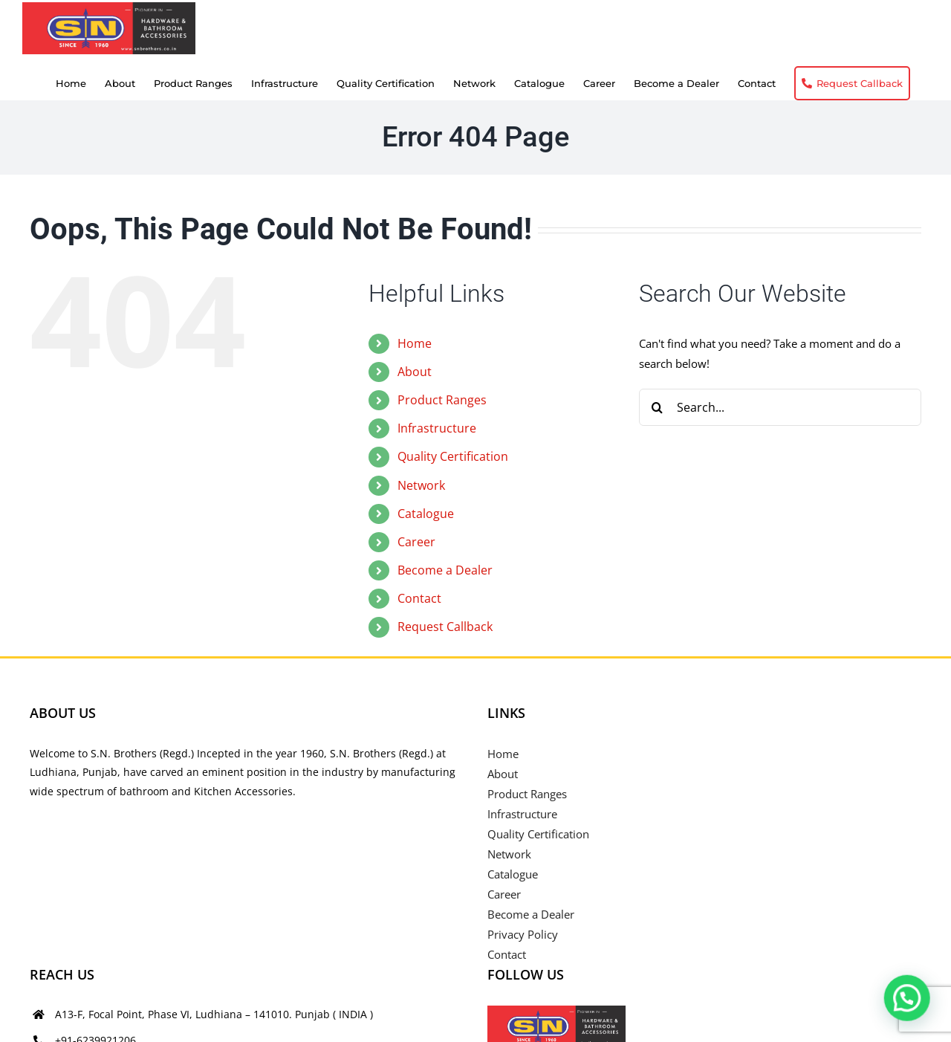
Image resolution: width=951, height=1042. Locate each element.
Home (414, 343)
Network (421, 485)
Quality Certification (452, 456)
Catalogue (425, 513)
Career (416, 542)
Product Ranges (442, 400)
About (414, 371)
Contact (419, 598)
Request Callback (445, 626)
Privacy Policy (522, 934)
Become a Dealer (445, 570)
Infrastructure (436, 428)
